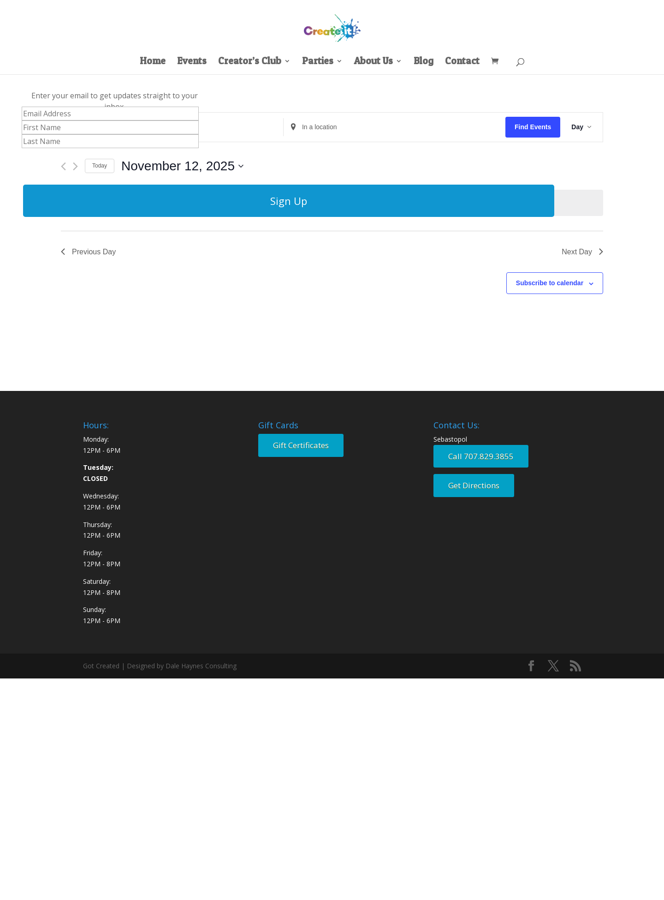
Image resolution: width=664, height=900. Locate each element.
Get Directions (473, 485)
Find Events (533, 127)
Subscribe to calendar (549, 283)
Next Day (582, 252)
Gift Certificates (301, 445)
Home (153, 62)
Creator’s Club (249, 62)
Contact (462, 62)
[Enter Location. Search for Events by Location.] (394, 127)
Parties (317, 62)
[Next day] (75, 166)
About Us (373, 62)
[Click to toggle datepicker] (182, 166)
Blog (423, 62)
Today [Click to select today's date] (99, 165)
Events (192, 62)
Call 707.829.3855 (481, 456)
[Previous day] (63, 166)
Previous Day (88, 252)
